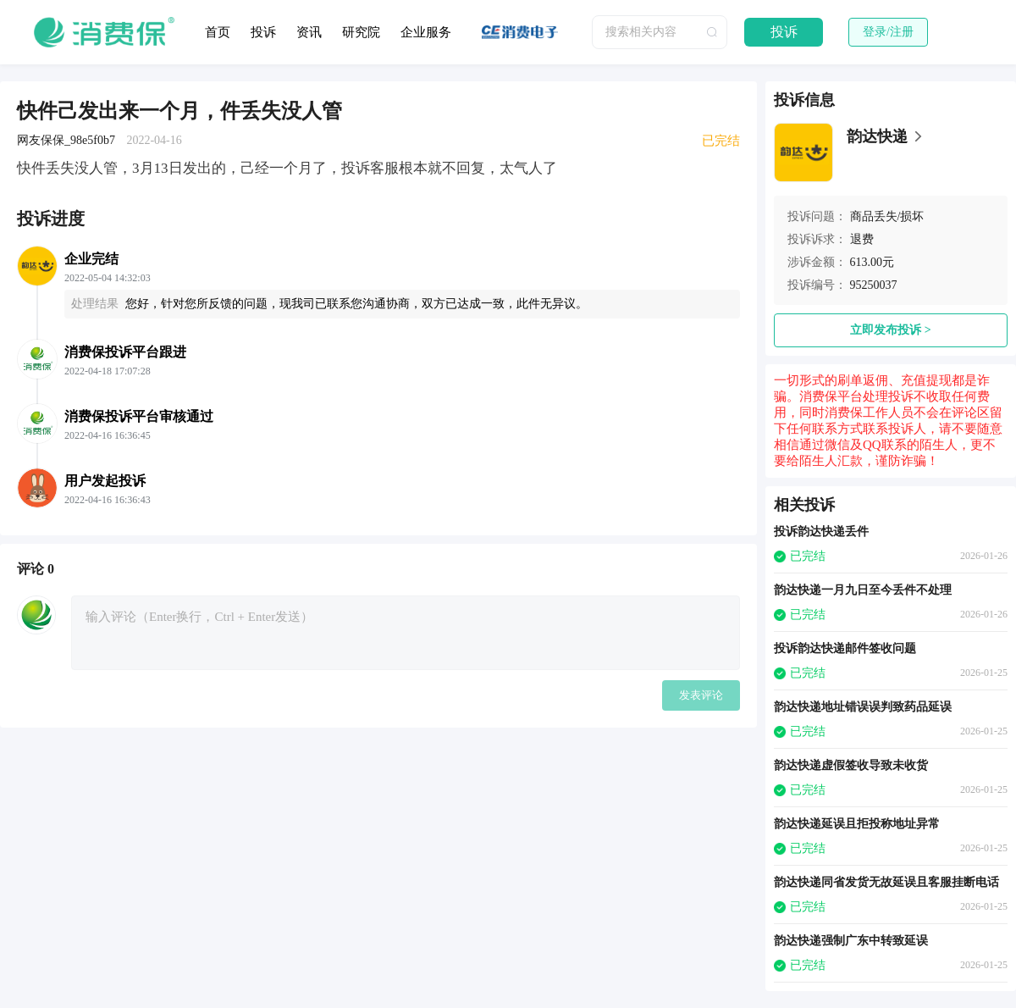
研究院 (361, 32)
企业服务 (425, 32)
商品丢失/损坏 (887, 216)
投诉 (263, 32)
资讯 (309, 32)
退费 (862, 239)
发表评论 (701, 695)
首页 (217, 32)
